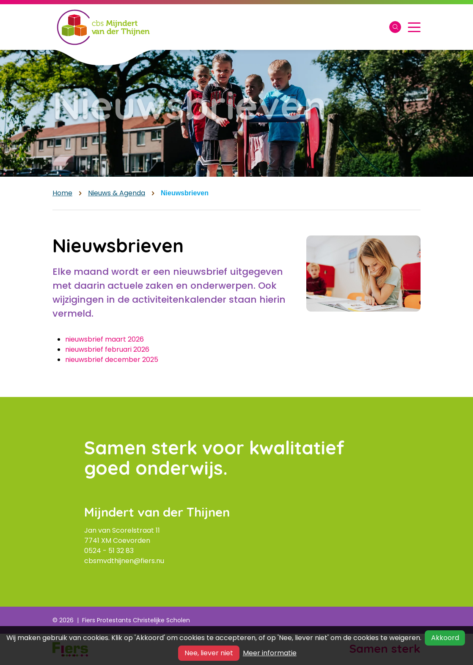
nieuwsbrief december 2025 (111, 359)
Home (62, 193)
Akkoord (445, 638)
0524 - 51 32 (105, 551)
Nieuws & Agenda (116, 193)
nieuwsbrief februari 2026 (107, 349)
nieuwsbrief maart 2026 (104, 339)
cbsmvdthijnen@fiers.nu (124, 561)
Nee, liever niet (208, 653)
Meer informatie (270, 653)
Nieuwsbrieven (185, 193)
